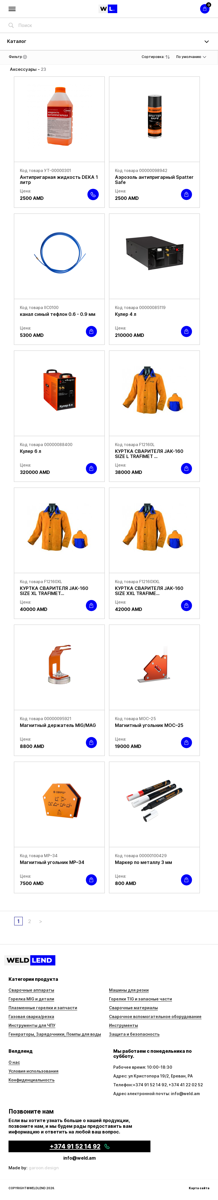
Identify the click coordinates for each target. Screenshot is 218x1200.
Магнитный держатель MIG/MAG (58, 725)
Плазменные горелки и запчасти (43, 1007)
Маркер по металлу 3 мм (143, 862)
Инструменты (123, 1025)
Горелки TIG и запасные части (140, 998)
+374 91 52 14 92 (150, 1084)
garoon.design (44, 1167)
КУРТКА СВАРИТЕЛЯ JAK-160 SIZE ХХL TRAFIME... (149, 590)
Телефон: (123, 1084)
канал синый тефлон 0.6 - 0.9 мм (57, 314)
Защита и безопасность (134, 1034)
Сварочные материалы (133, 1007)
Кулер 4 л (125, 314)
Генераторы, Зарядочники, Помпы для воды (55, 1034)
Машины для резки (129, 990)
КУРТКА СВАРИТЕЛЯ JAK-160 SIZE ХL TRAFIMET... (54, 590)
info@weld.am (79, 1158)
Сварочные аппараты (31, 990)
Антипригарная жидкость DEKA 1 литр (59, 179)
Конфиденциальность (31, 1079)
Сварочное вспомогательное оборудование (155, 1016)
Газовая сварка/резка (31, 1016)
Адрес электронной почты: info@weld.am (156, 1093)
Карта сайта (199, 1188)
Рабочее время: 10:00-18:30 (142, 1067)
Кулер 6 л (30, 451)
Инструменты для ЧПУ (32, 1025)
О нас (14, 1062)
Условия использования (33, 1071)
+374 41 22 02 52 (186, 1084)
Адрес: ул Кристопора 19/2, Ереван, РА (153, 1075)
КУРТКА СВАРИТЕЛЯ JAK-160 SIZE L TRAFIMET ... (149, 453)
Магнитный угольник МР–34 (52, 862)
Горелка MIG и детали (31, 998)
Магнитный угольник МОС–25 (149, 725)
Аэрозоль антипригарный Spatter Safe (154, 179)
